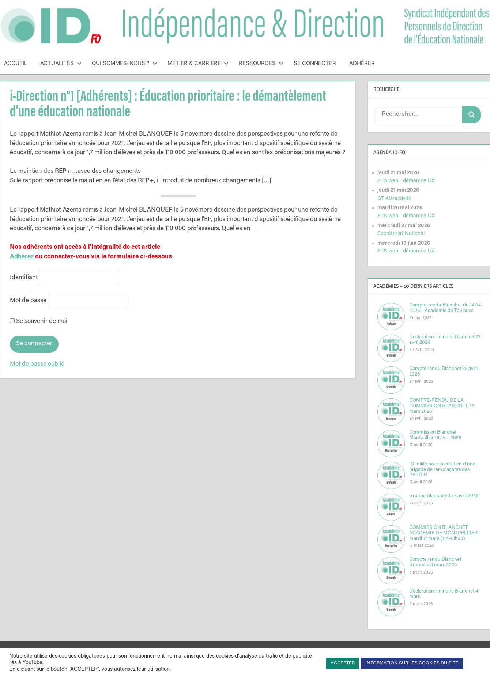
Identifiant (24, 278)
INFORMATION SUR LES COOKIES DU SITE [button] (411, 663)
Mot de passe (28, 301)
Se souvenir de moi (38, 322)
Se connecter (315, 63)
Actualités (61, 63)
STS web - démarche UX (405, 181)
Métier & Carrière (198, 63)
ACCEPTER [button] (343, 663)
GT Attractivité (394, 198)
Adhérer (362, 63)
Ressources (261, 63)
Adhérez (22, 257)
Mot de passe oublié (37, 364)
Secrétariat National (401, 233)
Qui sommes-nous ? (124, 63)
